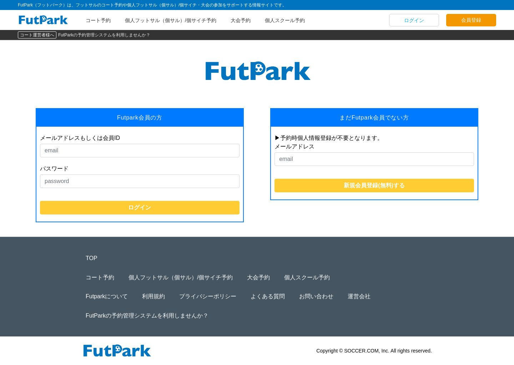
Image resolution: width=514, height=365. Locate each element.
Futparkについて (107, 296)
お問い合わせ (316, 296)
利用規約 (153, 296)
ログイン (414, 20)
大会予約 (241, 20)
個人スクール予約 (285, 20)
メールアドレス (294, 146)
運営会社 (359, 296)
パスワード (54, 169)
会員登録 (471, 20)
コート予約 (98, 20)
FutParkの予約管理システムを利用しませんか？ (104, 34)
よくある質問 (268, 296)
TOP (91, 258)
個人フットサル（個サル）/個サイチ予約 (170, 20)
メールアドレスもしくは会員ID (80, 138)
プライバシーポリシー (207, 296)
